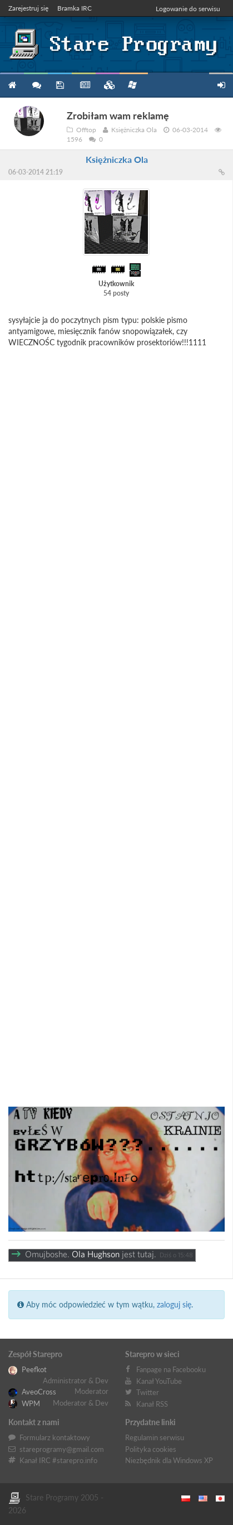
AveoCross (32, 1391)
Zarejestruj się (28, 8)
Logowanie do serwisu (188, 8)
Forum (35, 85)
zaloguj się (174, 1304)
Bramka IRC (74, 8)
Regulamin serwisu (154, 1437)
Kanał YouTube (159, 1381)
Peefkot (27, 1369)
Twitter (147, 1392)
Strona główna (12, 85)
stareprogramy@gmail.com (61, 1449)
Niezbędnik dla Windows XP (169, 1460)
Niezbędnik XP (132, 85)
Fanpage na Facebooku (171, 1369)
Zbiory (107, 85)
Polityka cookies (150, 1449)
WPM (24, 1403)
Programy (59, 85)
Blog (83, 85)
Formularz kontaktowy (54, 1437)
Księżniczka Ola (117, 159)
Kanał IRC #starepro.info (58, 1460)
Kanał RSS (152, 1403)
